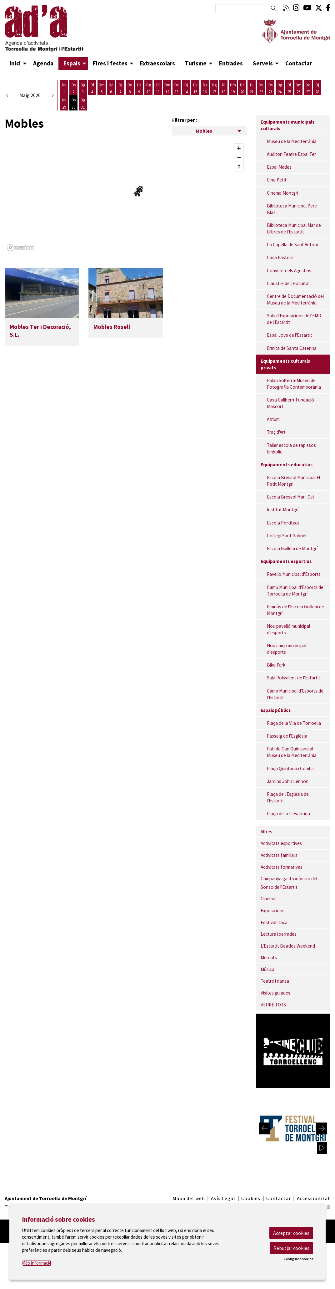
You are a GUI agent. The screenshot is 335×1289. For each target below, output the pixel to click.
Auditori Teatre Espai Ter (291, 154)
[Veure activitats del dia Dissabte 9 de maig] (139, 88)
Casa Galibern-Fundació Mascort (290, 403)
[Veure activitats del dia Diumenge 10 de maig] (148, 88)
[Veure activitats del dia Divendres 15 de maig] (195, 88)
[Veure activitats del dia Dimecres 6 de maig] (111, 88)
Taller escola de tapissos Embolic (291, 448)
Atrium (273, 419)
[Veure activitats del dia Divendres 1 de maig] (64, 88)
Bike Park (276, 665)
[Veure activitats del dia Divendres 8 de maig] (130, 88)
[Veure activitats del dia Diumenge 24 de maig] (280, 88)
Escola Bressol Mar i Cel (290, 497)
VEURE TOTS (273, 1005)
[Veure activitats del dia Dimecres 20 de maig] (242, 88)
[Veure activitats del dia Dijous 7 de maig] (120, 88)
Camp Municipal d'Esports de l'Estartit (295, 694)
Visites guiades (275, 993)
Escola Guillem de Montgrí (292, 548)
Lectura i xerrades (279, 934)
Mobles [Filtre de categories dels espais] (204, 131)
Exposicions (272, 910)
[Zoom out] (238, 157)
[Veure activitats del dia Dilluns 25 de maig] (289, 88)
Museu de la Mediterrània (292, 141)
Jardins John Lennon (287, 781)
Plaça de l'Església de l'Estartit (288, 797)
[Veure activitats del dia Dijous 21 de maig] (252, 88)
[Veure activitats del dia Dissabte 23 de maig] (270, 88)
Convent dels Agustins (289, 271)
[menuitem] (286, 7)
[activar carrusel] (322, 1148)
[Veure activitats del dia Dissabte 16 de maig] (205, 88)
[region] (126, 197)
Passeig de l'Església (287, 736)
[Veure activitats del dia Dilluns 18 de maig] (223, 88)
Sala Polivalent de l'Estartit (293, 678)
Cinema (268, 899)
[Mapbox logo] (20, 247)
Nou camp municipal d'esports (286, 648)
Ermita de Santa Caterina (292, 348)
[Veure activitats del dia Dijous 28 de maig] (317, 88)
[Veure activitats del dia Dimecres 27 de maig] (308, 88)
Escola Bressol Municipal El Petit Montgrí (293, 480)
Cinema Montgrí (282, 193)
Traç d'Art (276, 432)
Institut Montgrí (282, 510)
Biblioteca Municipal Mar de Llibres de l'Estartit (294, 228)
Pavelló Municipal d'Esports (294, 574)
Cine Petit (277, 180)
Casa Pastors (280, 257)
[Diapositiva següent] (321, 1128)
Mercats (269, 957)
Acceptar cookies (291, 1233)
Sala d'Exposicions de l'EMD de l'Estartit (294, 319)
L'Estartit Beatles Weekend (288, 946)
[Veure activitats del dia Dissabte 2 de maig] (73, 88)
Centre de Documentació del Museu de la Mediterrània (295, 299)
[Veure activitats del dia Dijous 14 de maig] (186, 88)
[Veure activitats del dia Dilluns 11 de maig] (158, 88)
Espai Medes (279, 167)
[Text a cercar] (247, 8)
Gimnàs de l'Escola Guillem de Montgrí (295, 610)
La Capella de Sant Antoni (292, 245)
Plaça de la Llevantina (288, 813)
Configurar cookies (298, 1259)
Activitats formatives (281, 867)
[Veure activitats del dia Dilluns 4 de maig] (92, 88)
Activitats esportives (281, 843)
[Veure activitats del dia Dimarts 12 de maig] (167, 88)
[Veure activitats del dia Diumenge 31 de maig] (83, 103)
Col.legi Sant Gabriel (286, 536)
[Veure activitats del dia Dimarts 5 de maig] (102, 88)
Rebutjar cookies (291, 1248)
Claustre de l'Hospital (288, 283)
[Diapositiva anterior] (264, 1128)
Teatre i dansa (275, 981)
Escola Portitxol (283, 523)
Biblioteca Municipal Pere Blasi (292, 209)
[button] (274, 8)
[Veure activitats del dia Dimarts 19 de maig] (233, 88)
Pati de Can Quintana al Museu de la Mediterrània (292, 752)
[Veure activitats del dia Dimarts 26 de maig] (298, 88)
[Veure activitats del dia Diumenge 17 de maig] (214, 88)
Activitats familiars (279, 855)
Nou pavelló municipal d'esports (288, 629)
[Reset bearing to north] (238, 166)
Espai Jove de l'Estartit (289, 335)
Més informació (37, 1263)
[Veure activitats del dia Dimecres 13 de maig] (176, 88)
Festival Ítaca (274, 922)
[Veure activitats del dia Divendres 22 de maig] (261, 88)
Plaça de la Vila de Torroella (294, 723)
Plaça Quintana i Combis (291, 768)
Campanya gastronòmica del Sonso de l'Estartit (289, 883)
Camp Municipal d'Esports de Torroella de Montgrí (295, 590)
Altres (266, 832)
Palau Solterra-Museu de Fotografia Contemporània (294, 383)
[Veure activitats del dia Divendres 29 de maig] (64, 103)
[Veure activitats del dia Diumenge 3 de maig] (83, 88)
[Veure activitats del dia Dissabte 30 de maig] (73, 103)
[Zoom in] (238, 148)
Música (267, 969)
